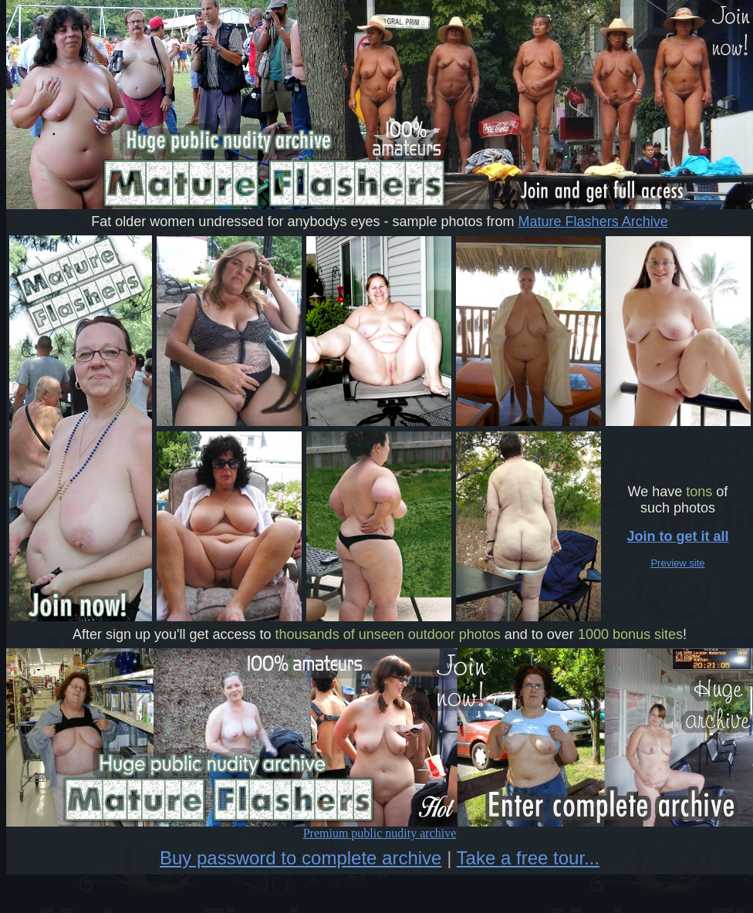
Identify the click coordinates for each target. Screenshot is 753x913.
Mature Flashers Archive (593, 221)
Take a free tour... (528, 857)
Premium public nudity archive (379, 828)
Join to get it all (677, 536)
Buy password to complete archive (301, 857)
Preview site (677, 563)
